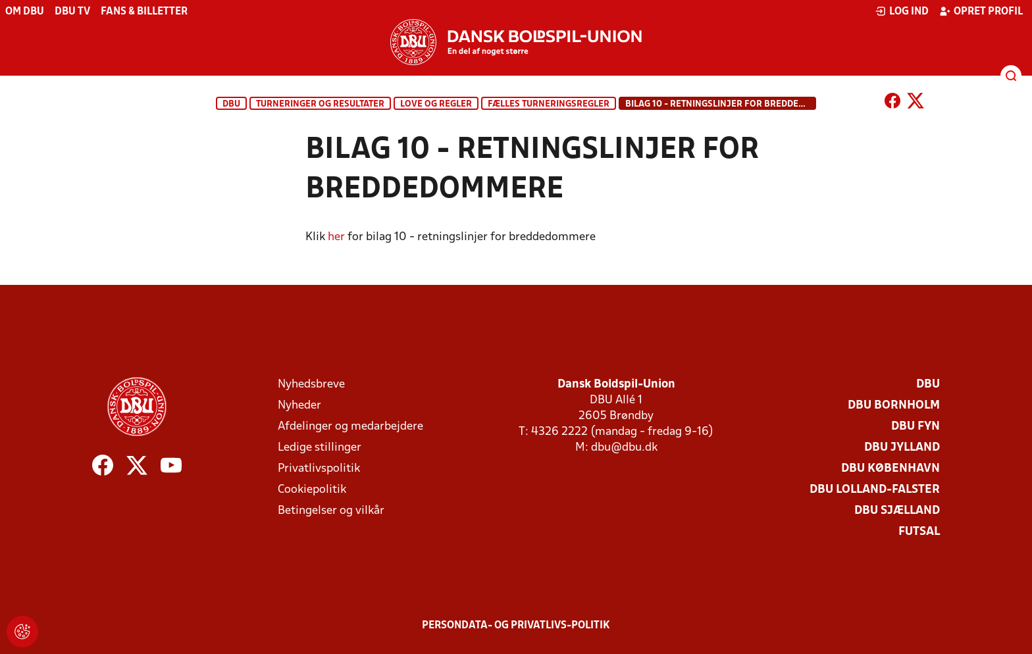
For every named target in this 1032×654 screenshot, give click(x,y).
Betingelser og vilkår (331, 510)
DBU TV (72, 11)
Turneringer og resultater (320, 104)
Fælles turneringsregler (548, 104)
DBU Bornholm (894, 405)
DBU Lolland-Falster (875, 489)
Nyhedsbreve (311, 384)
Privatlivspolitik (319, 468)
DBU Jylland (902, 447)
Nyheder (299, 405)
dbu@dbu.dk (624, 447)
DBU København (890, 468)
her (336, 237)
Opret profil (981, 11)
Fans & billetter (144, 11)
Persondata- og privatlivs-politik (516, 625)
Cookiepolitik (312, 489)
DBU (231, 104)
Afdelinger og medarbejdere (350, 426)
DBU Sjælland (897, 510)
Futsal (919, 532)
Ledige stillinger (319, 447)
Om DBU (24, 11)
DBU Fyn (915, 426)
